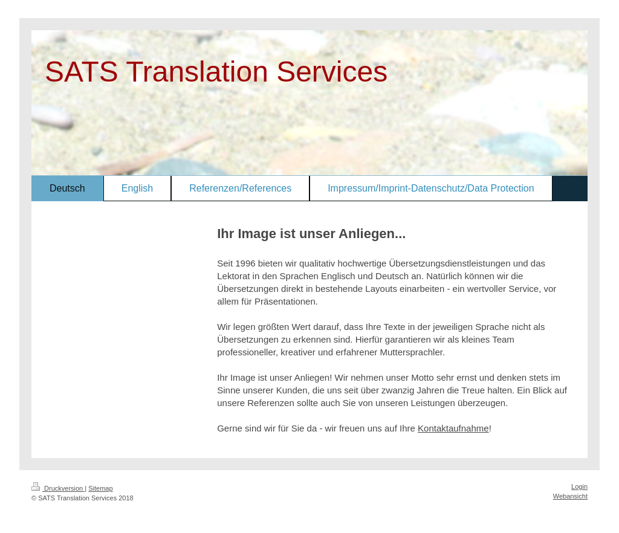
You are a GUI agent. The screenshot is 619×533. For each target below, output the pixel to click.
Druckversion (58, 488)
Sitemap (100, 488)
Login (579, 486)
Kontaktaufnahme (453, 428)
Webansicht (570, 496)
